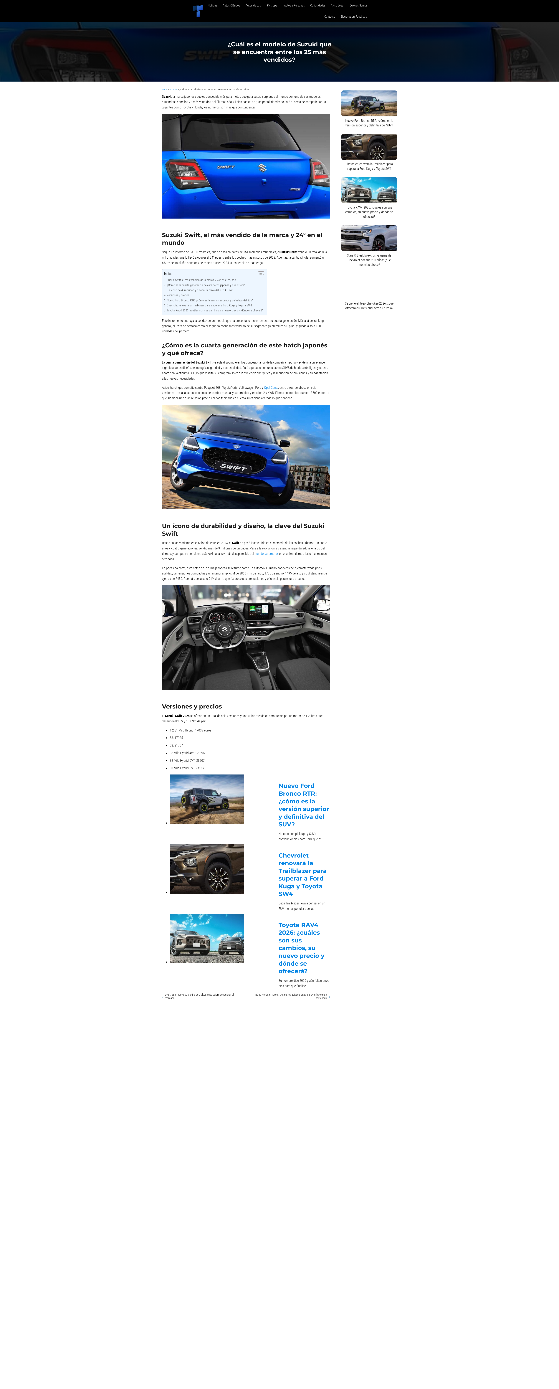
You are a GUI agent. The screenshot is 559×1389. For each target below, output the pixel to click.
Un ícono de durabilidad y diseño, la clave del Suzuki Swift (200, 290)
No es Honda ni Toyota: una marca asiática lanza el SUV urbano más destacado (291, 996)
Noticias (212, 5)
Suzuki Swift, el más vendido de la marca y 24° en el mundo (201, 280)
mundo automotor (266, 554)
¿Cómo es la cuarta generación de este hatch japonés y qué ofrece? (206, 285)
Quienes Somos (358, 5)
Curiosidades (317, 5)
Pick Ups (273, 5)
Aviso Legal (337, 5)
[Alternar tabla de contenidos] (259, 274)
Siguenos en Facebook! (354, 16)
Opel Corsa (271, 387)
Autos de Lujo (254, 5)
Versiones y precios (178, 295)
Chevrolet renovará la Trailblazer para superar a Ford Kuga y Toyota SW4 (209, 305)
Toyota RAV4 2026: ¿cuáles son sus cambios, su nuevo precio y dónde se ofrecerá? (215, 310)
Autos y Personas (294, 5)
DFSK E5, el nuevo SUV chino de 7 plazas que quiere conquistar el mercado (199, 996)
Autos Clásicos (231, 5)
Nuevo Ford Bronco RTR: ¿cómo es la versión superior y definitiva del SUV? (210, 300)
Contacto (329, 16)
